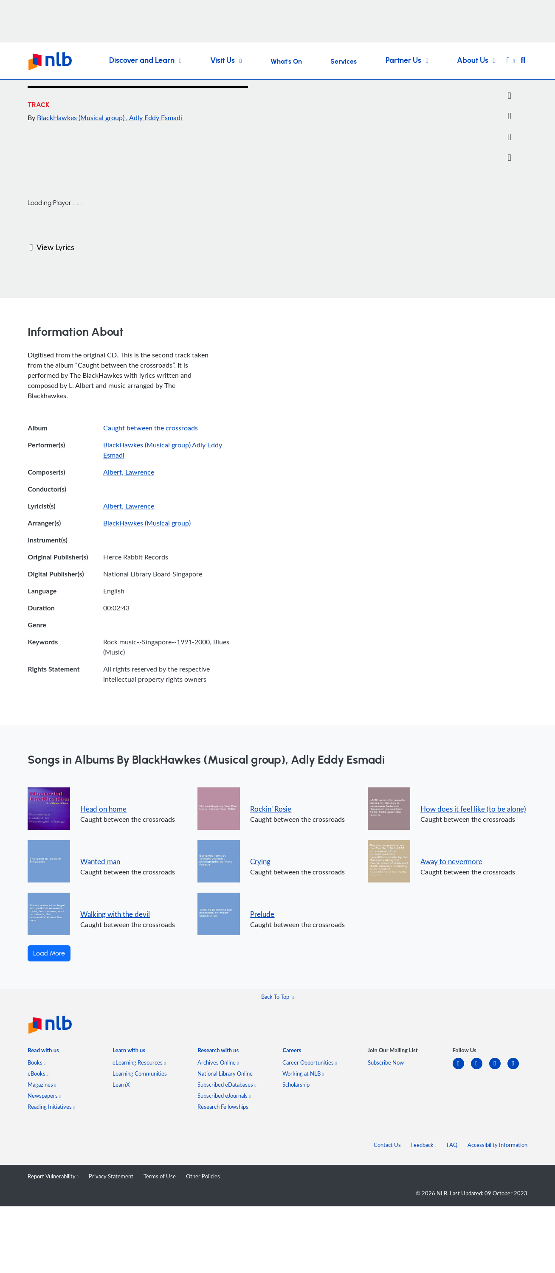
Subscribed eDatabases (226, 1084)
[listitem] (43, 1052)
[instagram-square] (498, 1068)
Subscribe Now (386, 1062)
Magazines (42, 1084)
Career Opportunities (309, 1062)
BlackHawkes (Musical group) (81, 117)
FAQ (452, 1145)
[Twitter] (509, 96)
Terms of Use (160, 1176)
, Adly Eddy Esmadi (154, 117)
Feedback (424, 1145)
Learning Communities (140, 1073)
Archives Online (218, 1062)
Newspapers (44, 1095)
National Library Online (225, 1073)
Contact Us (387, 1145)
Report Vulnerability (53, 1176)
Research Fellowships (222, 1106)
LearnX (121, 1084)
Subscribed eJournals (224, 1095)
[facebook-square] (480, 1068)
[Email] (509, 116)
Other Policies (203, 1176)
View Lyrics (51, 247)
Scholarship (296, 1084)
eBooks (38, 1073)
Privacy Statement (111, 1176)
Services (343, 61)
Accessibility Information (497, 1145)
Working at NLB (303, 1073)
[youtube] (516, 1068)
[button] (511, 61)
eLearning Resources (139, 1062)
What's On (286, 61)
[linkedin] (462, 1068)
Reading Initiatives (51, 1106)
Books (36, 1062)
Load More (49, 953)
